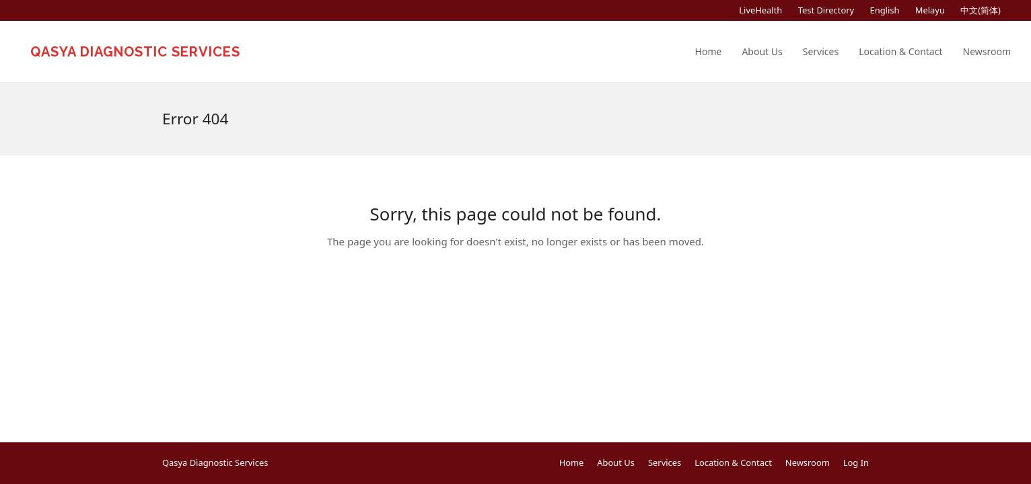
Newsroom (807, 462)
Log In (856, 462)
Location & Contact (733, 462)
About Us (616, 462)
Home (571, 462)
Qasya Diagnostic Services (135, 52)
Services (664, 462)
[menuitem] (884, 10)
